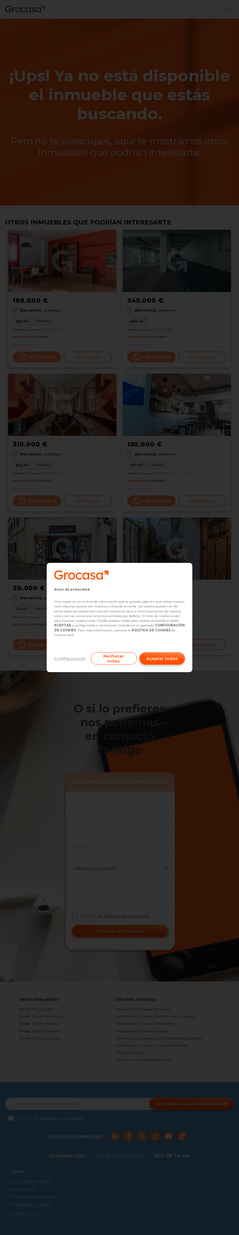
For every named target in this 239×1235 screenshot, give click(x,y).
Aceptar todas (162, 658)
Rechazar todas (113, 658)
